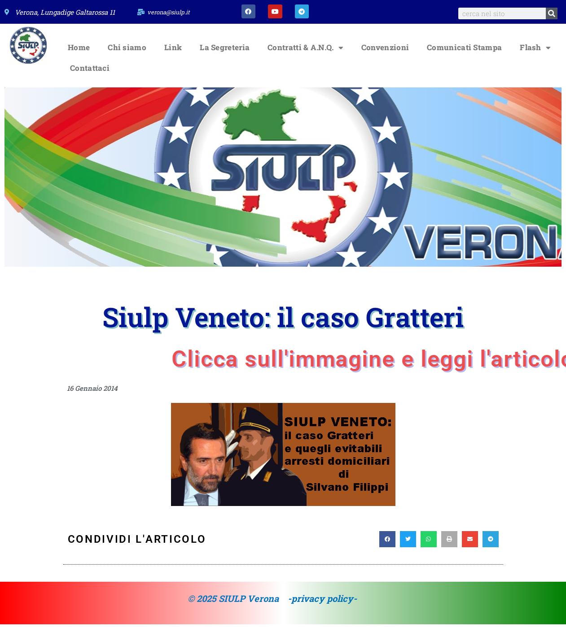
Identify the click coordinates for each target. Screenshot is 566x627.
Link (173, 50)
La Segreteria (225, 50)
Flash (535, 50)
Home (79, 50)
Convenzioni (385, 50)
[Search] (551, 13)
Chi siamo (127, 50)
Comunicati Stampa (464, 50)
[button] (387, 542)
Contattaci (90, 71)
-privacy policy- (322, 601)
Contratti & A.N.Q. (305, 50)
